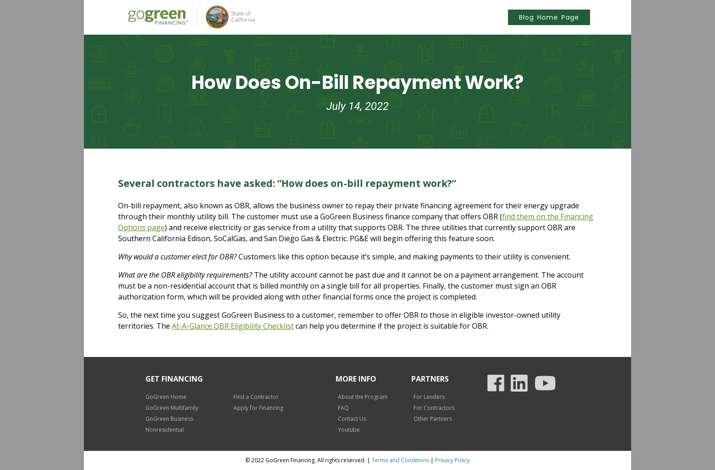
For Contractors (434, 408)
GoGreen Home (166, 397)
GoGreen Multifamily (171, 408)
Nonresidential (164, 430)
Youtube (349, 430)
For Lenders (429, 397)
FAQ (343, 408)
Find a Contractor (256, 397)
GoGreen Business (169, 419)
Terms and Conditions (400, 460)
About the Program (363, 397)
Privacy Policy (452, 460)
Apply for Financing (258, 408)
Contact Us (352, 419)
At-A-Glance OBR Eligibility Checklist (233, 326)
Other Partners (433, 419)
